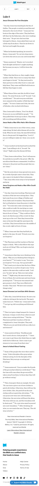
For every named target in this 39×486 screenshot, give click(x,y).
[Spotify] (21, 478)
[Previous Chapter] (4, 9)
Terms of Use (24, 468)
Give (4, 468)
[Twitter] (11, 478)
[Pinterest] (18, 478)
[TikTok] (24, 478)
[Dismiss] (11, 482)
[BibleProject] (19, 2)
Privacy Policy (24, 464)
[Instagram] (14, 478)
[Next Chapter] (34, 9)
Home (5, 461)
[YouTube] (4, 478)
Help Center (24, 461)
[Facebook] (7, 478)
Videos (5, 471)
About (5, 464)
